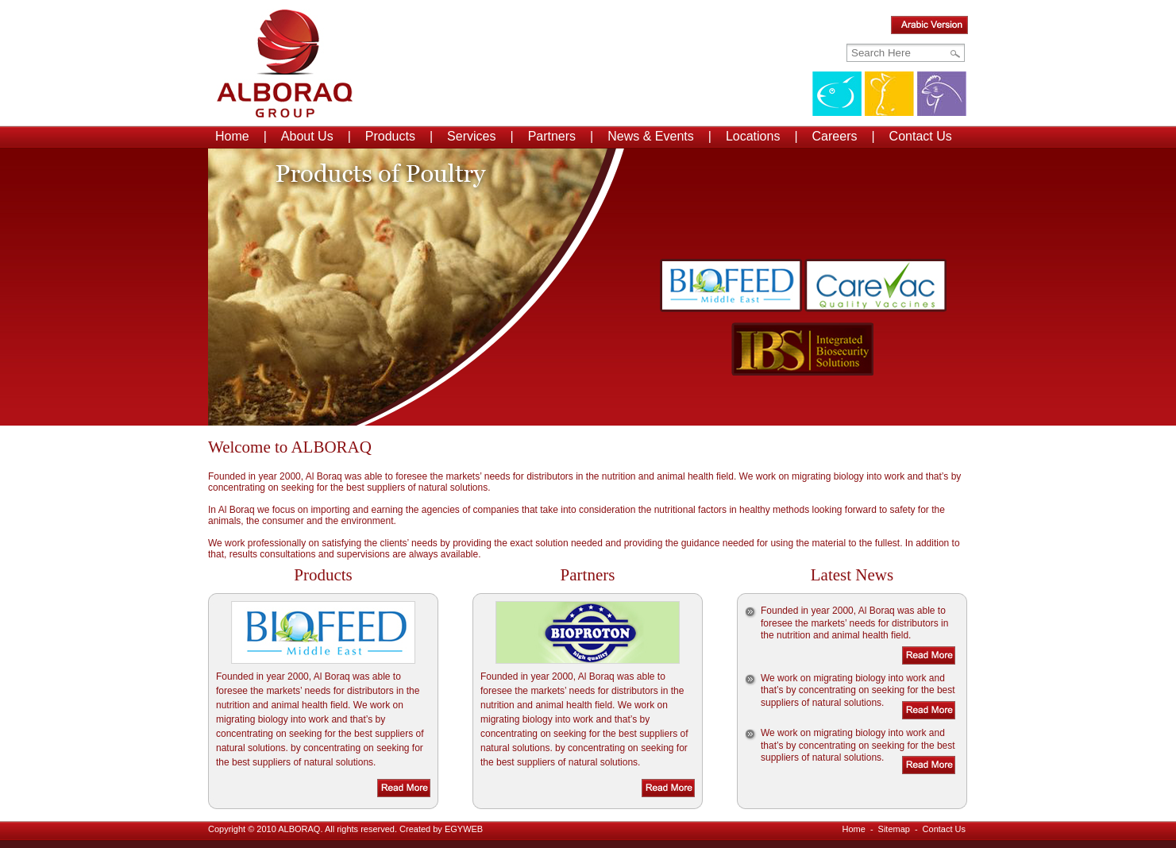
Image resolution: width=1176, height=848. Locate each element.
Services (471, 136)
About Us (307, 136)
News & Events (650, 136)
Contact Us (920, 136)
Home (232, 136)
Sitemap (894, 829)
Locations (753, 136)
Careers (835, 136)
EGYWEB (464, 829)
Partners (552, 136)
